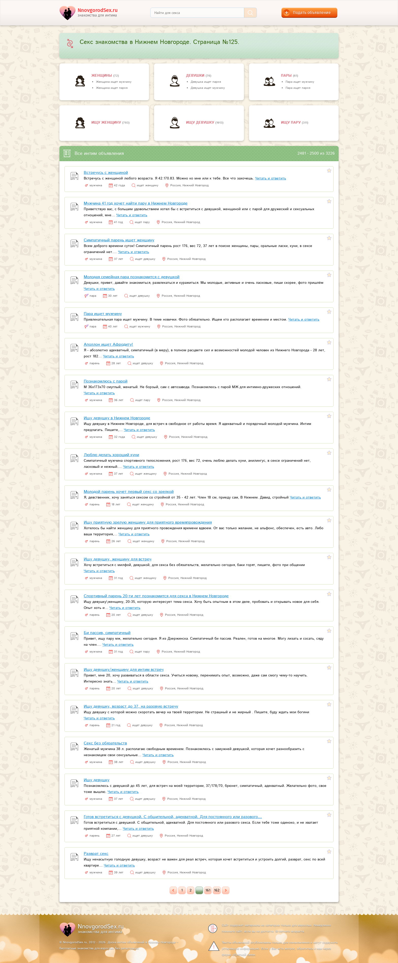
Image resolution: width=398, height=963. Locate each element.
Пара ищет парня (298, 88)
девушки (196, 75)
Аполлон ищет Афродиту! (108, 344)
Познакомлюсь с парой (105, 381)
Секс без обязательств (105, 743)
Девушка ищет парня (206, 82)
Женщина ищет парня (111, 88)
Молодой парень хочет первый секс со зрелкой (129, 492)
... (199, 890)
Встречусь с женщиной (106, 173)
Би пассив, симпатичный (107, 633)
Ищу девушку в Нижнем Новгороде (117, 418)
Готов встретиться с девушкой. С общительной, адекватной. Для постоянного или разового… (173, 817)
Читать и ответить (270, 178)
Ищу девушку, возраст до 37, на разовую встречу (131, 706)
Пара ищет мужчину (300, 82)
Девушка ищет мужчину (208, 88)
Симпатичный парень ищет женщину (119, 240)
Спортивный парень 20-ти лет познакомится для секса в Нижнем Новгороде (156, 596)
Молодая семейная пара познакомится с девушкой (131, 277)
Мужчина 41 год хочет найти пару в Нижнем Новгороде (136, 203)
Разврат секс (96, 854)
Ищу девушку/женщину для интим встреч (123, 670)
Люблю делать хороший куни (111, 455)
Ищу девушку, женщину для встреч (117, 559)
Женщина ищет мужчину (113, 82)
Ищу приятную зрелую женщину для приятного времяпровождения (148, 522)
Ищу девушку (200, 122)
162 (217, 890)
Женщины (102, 75)
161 (207, 890)
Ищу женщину (106, 122)
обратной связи (244, 955)
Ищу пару (291, 122)
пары (287, 75)
